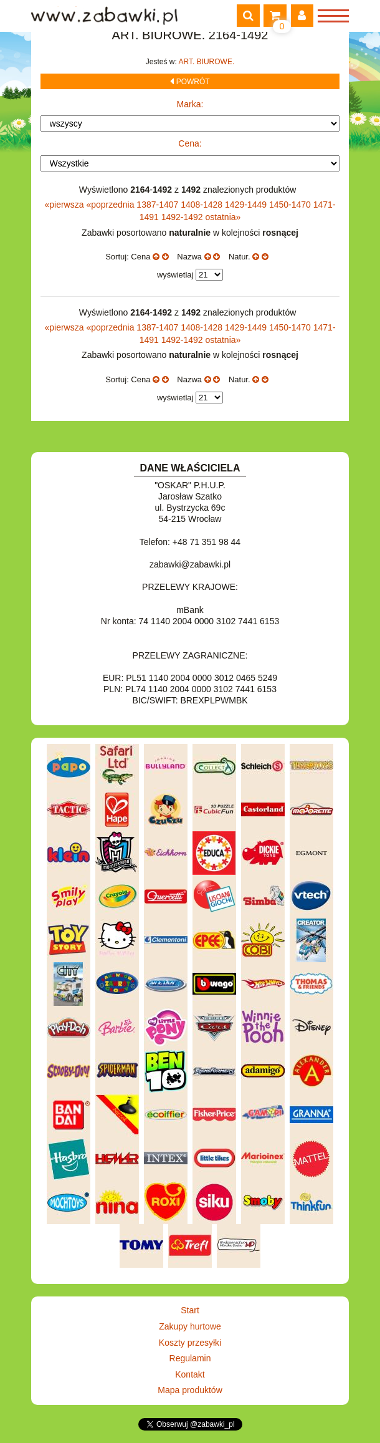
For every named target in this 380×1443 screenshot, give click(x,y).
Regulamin (190, 1358)
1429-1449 (247, 205)
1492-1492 (183, 217)
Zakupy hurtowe (190, 1326)
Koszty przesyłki (190, 1343)
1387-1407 (158, 205)
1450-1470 (291, 205)
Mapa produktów (190, 1390)
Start (190, 1310)
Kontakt (189, 1374)
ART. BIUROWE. (206, 61)
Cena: (189, 143)
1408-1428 (203, 205)
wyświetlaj (175, 274)
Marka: (190, 104)
